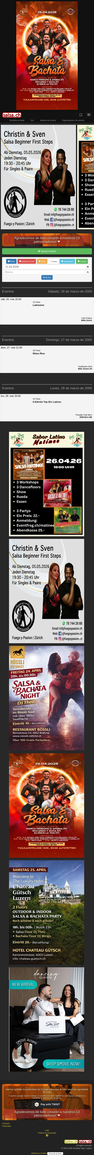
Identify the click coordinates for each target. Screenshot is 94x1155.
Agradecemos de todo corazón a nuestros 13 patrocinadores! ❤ (47, 239)
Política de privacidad (47, 1133)
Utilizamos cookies (39, 1153)
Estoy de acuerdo (55, 1153)
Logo (47, 1130)
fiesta (11, 261)
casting (82, 261)
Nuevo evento (47, 251)
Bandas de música (48, 120)
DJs (32, 120)
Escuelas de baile (17, 120)
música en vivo (26, 261)
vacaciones (67, 261)
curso (53, 261)
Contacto (6, 1123)
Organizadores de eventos (73, 120)
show (42, 261)
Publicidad (6, 1126)
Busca (47, 277)
